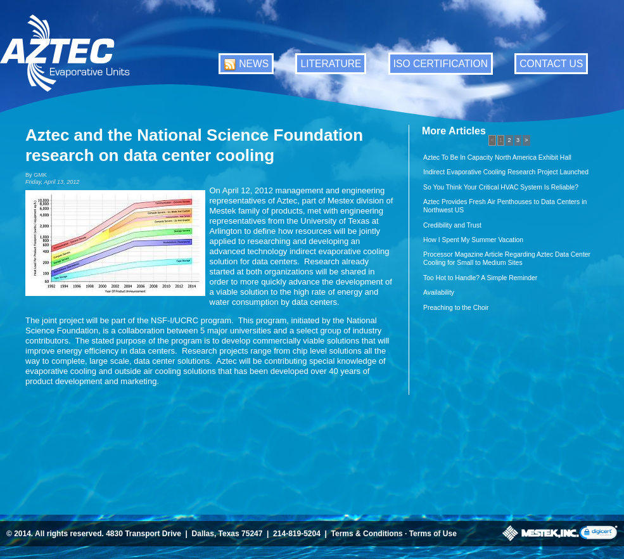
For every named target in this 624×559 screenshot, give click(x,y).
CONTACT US (551, 63)
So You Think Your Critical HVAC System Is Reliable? (500, 187)
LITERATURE (330, 63)
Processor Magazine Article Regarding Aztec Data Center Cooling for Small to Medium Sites (506, 258)
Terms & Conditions (367, 533)
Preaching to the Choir (455, 307)
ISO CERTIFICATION (440, 63)
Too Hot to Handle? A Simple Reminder (480, 277)
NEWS (254, 63)
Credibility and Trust (452, 225)
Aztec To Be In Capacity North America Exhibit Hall (497, 157)
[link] (598, 533)
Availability (438, 292)
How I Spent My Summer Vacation (473, 239)
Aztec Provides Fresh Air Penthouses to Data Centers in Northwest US (505, 206)
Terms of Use (433, 533)
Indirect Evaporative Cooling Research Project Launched (506, 172)
